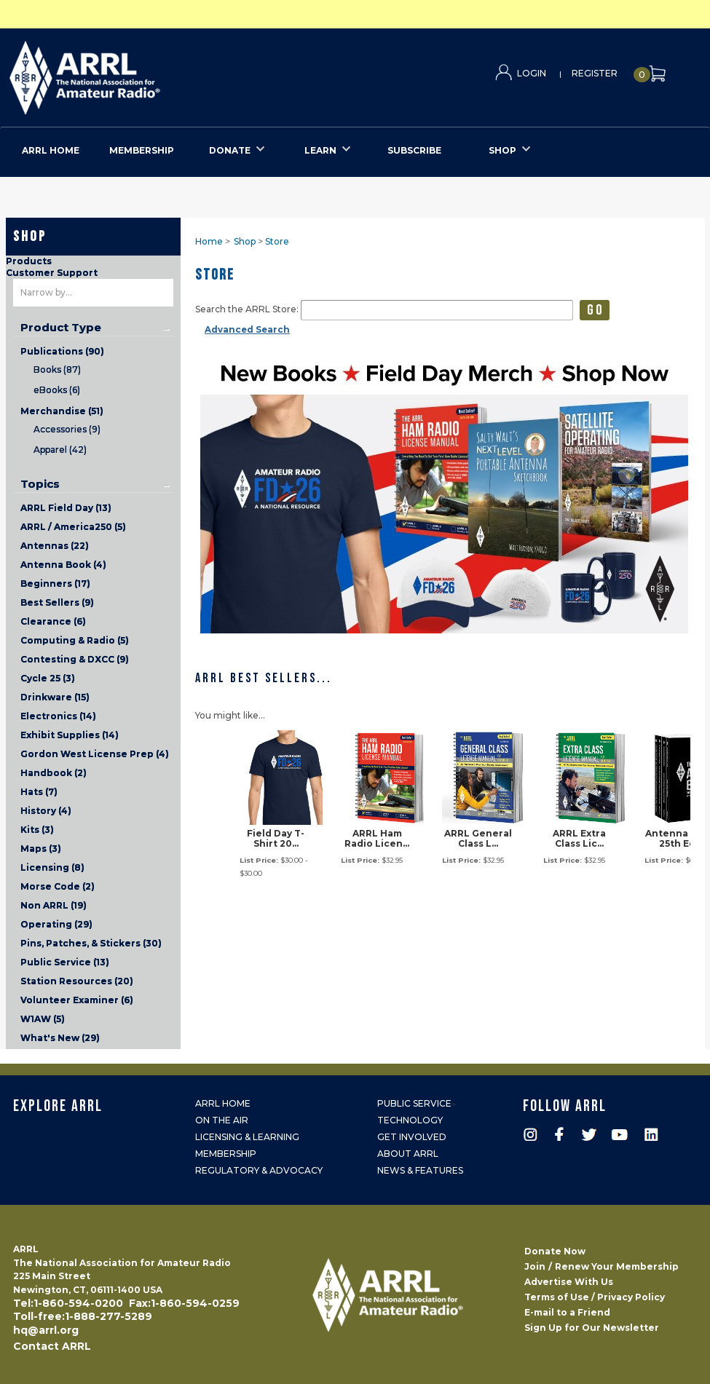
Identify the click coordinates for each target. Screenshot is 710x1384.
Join (534, 1266)
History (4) (45, 810)
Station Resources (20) (76, 981)
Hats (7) (39, 791)
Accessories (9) (66, 429)
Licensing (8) (52, 867)
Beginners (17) (55, 583)
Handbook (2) (53, 772)
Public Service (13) (64, 962)
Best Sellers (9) (57, 602)
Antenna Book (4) (63, 564)
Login (531, 73)
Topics (40, 484)
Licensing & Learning (247, 1136)
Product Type (60, 327)
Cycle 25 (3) (47, 678)
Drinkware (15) (55, 697)
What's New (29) (60, 1037)
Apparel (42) (60, 449)
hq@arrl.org (46, 1330)
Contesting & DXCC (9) (74, 659)
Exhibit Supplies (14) (69, 734)
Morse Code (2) (57, 886)
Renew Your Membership (617, 1266)
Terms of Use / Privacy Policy (594, 1297)
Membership (225, 1153)
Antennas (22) (54, 545)
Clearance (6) (53, 621)
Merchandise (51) (61, 411)
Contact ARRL (52, 1346)
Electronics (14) (58, 716)
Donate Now (554, 1251)
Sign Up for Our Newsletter (591, 1327)
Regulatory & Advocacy (259, 1170)
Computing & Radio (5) (74, 640)
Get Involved (411, 1136)
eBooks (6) (56, 389)
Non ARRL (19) (53, 905)
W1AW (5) (42, 1018)
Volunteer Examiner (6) (76, 999)
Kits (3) (37, 829)
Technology (410, 1120)
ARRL (144, 73)
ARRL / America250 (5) (73, 526)
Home (209, 241)
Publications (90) (62, 351)
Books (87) (57, 369)
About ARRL (407, 1153)
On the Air (221, 1120)
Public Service (414, 1103)
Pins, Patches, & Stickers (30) (91, 943)
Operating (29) (56, 924)
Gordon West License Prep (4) (94, 753)
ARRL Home (223, 1103)
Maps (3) (40, 848)
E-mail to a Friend (567, 1312)
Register (595, 73)
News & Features (420, 1170)
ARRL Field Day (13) (65, 507)
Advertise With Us (568, 1281)
